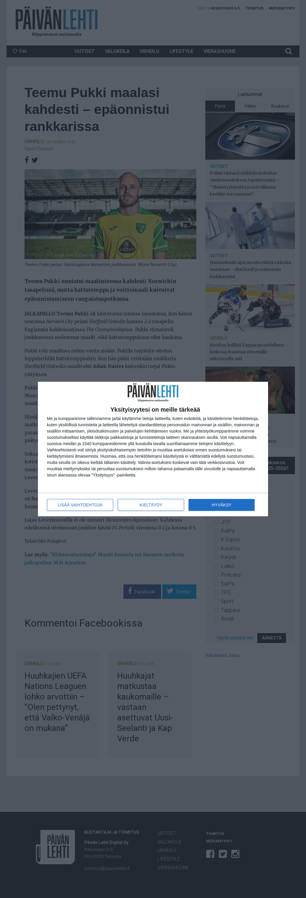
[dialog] (153, 449)
